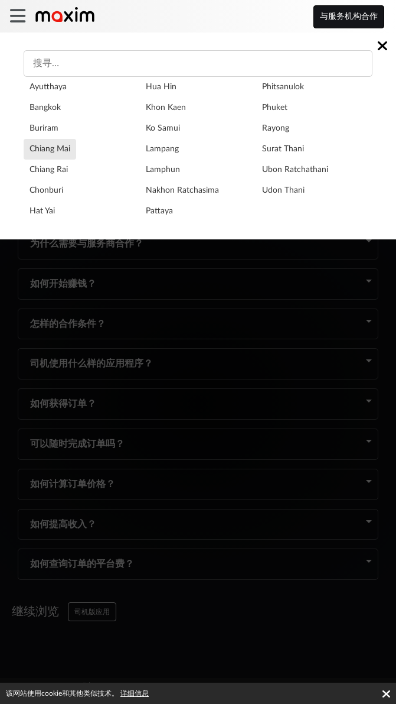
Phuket (274, 107)
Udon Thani (283, 190)
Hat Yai (42, 211)
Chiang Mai (50, 149)
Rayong (275, 128)
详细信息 (134, 693)
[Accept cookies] (386, 694)
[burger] (17, 16)
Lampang (162, 149)
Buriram (44, 128)
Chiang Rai (49, 170)
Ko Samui (163, 128)
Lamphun (163, 170)
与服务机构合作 (349, 16)
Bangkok (45, 107)
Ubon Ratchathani (295, 170)
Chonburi (46, 190)
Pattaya (159, 211)
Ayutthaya (48, 87)
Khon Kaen (166, 107)
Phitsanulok (283, 87)
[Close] (382, 45)
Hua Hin (161, 87)
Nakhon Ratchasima (182, 190)
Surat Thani (283, 149)
